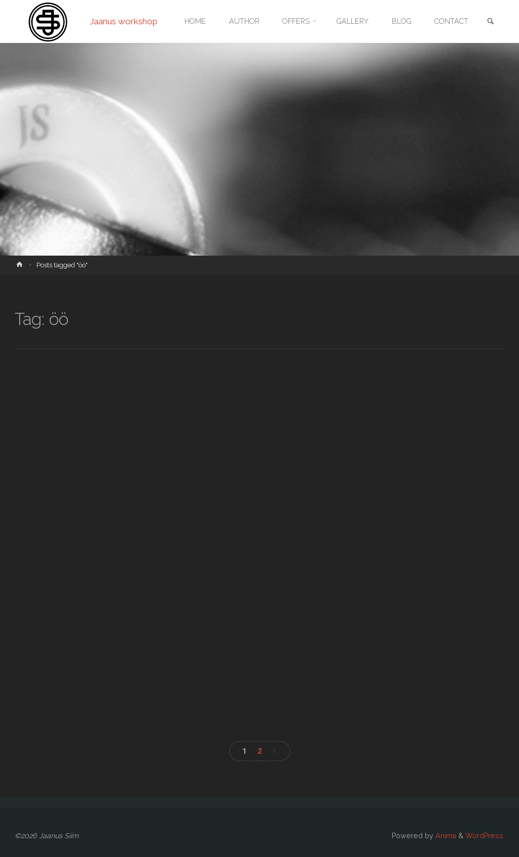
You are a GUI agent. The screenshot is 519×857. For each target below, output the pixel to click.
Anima (444, 836)
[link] (490, 22)
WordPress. (485, 836)
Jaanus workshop (124, 21)
